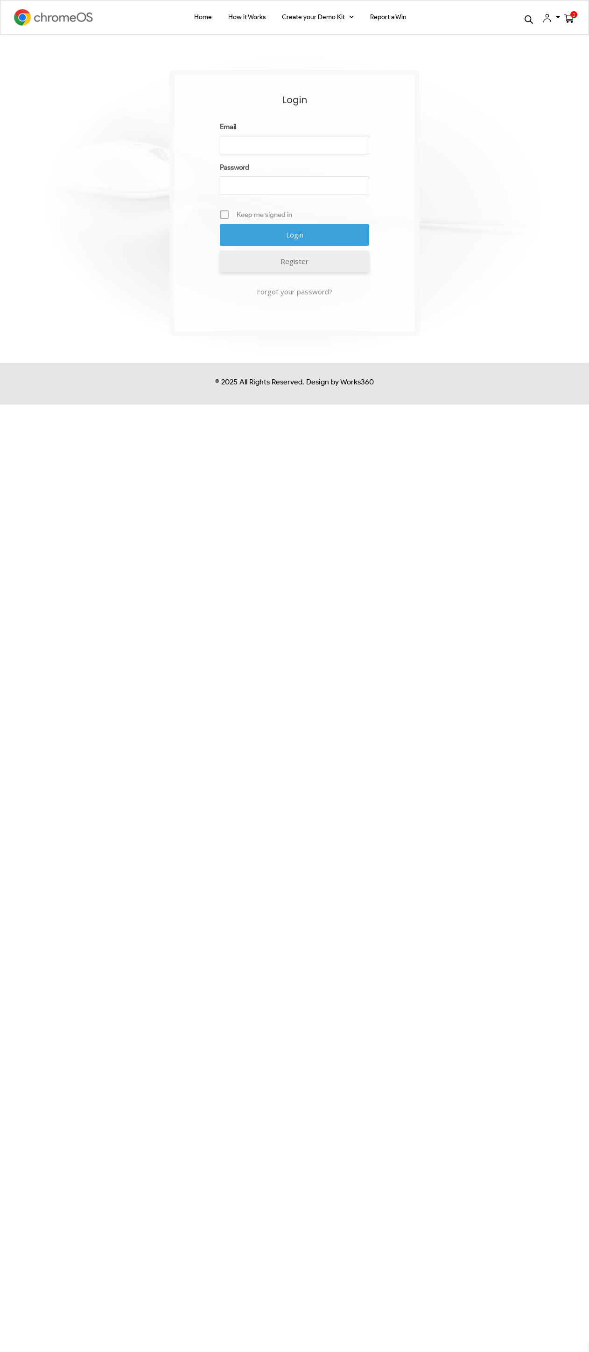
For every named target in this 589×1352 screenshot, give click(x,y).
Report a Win (388, 17)
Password (237, 159)
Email (231, 119)
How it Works (247, 17)
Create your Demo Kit (318, 17)
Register (266, 249)
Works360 (356, 364)
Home (203, 17)
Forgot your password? (294, 277)
